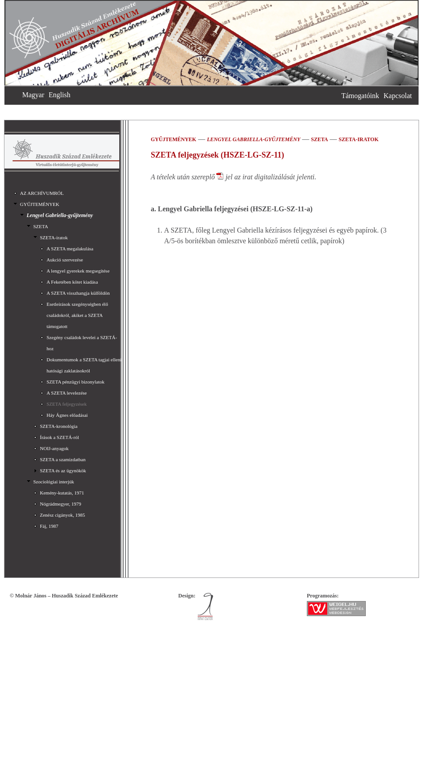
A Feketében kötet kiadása (72, 282)
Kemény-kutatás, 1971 (62, 492)
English (59, 95)
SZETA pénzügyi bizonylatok (76, 381)
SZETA (40, 226)
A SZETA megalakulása (70, 248)
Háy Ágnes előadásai (67, 415)
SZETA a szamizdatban (63, 459)
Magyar (33, 95)
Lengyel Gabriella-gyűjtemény (60, 215)
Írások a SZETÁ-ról (59, 437)
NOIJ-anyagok (54, 448)
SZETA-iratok (54, 237)
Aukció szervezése (65, 259)
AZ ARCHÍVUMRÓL (42, 193)
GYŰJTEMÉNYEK (39, 204)
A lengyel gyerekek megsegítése (78, 270)
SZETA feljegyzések (66, 404)
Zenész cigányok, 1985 (62, 515)
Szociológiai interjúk (53, 481)
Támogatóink (360, 95)
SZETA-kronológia (59, 426)
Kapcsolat (398, 95)
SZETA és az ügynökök (63, 470)
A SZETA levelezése (67, 392)
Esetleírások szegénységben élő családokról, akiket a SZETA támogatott (77, 315)
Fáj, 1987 (49, 526)
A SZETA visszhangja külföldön (78, 293)
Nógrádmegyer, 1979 (60, 503)
